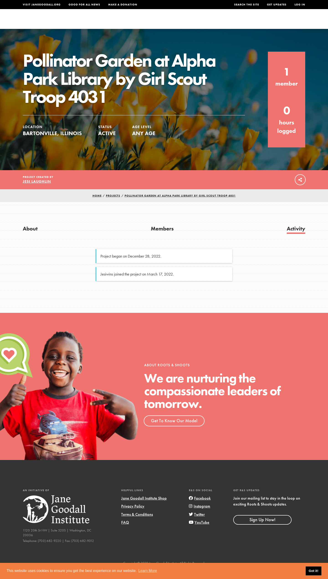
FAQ (125, 531)
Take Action (290, 22)
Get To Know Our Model (174, 430)
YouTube (199, 531)
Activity (296, 237)
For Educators (167, 22)
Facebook (200, 507)
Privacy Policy (132, 515)
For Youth (130, 22)
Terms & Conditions (137, 523)
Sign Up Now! (262, 529)
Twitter (197, 523)
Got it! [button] (313, 571)
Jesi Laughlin (37, 190)
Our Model (204, 22)
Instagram (199, 515)
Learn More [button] (147, 571)
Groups (260, 22)
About (104, 22)
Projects (233, 22)
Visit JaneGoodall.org (42, 4)
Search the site (246, 4)
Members (162, 237)
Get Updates (277, 4)
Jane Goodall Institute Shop (144, 507)
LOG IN (300, 4)
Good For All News (84, 4)
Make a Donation (122, 4)
